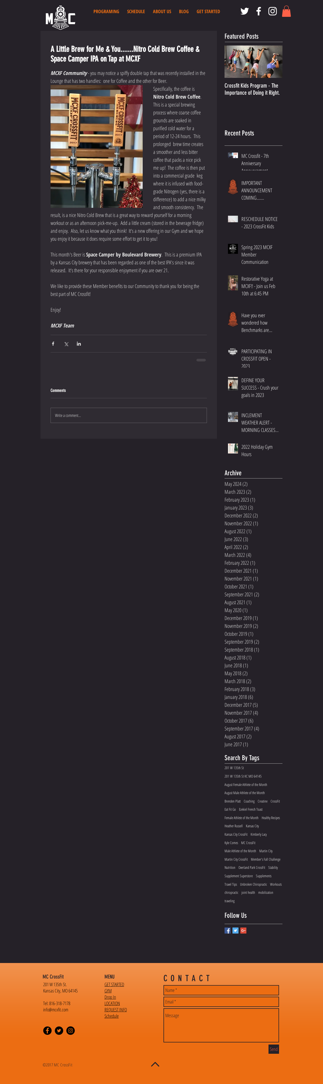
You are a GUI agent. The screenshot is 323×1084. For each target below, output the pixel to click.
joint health (248, 892)
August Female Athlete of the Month (246, 784)
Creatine (262, 801)
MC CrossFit (248, 842)
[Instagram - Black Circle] (70, 1030)
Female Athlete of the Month (242, 817)
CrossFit (275, 801)
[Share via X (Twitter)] (65, 343)
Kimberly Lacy (259, 834)
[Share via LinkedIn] (78, 343)
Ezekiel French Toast (250, 809)
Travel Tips (231, 884)
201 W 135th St (234, 767)
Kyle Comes (231, 842)
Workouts (276, 884)
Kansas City (252, 825)
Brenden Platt (233, 801)
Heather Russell (234, 825)
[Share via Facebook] (53, 343)
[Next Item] (274, 62)
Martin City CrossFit (236, 859)
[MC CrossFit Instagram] (272, 11)
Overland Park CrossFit (251, 867)
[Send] (274, 1049)
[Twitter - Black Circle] (59, 1030)
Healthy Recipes (271, 817)
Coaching (249, 801)
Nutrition (230, 867)
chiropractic (231, 892)
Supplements (263, 875)
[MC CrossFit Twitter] (244, 11)
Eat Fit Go (230, 809)
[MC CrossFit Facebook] (258, 11)
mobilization (265, 892)
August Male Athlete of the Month (245, 792)
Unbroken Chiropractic (253, 884)
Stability (273, 867)
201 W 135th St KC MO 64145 (243, 776)
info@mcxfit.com (55, 1009)
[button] (286, 11)
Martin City (265, 850)
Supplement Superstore (239, 875)
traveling (230, 900)
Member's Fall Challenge (265, 859)
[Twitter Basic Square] (235, 930)
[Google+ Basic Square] (243, 930)
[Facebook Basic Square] (228, 930)
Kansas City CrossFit (236, 834)
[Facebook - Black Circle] (47, 1030)
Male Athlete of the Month (240, 850)
